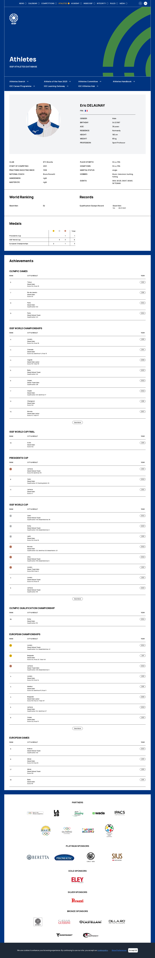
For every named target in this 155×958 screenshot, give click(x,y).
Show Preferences (119, 950)
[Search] (140, 3)
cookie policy (102, 950)
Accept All (133, 950)
